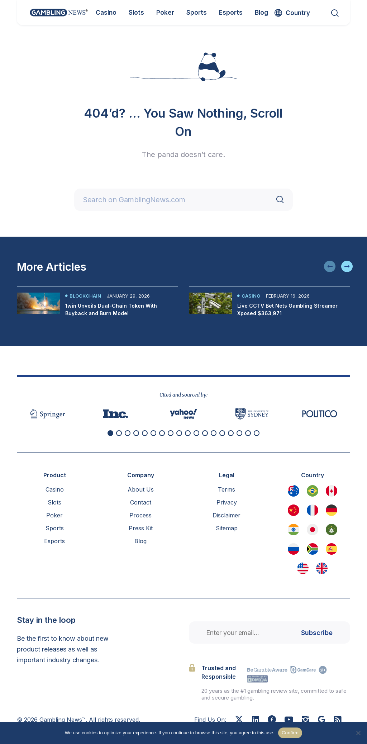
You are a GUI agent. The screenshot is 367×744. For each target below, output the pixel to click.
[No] (358, 732)
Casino (251, 296)
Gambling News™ (62, 719)
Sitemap (227, 528)
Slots (54, 502)
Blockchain (85, 296)
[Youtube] (289, 720)
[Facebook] (272, 720)
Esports (54, 541)
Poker (54, 515)
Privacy (226, 502)
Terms (226, 489)
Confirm (290, 732)
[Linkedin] (255, 720)
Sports (55, 528)
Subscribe (317, 632)
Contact (140, 502)
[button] (329, 266)
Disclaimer (226, 515)
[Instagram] (305, 720)
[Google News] (321, 720)
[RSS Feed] (338, 720)
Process (140, 515)
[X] (239, 720)
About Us (141, 489)
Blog (140, 541)
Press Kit (141, 528)
